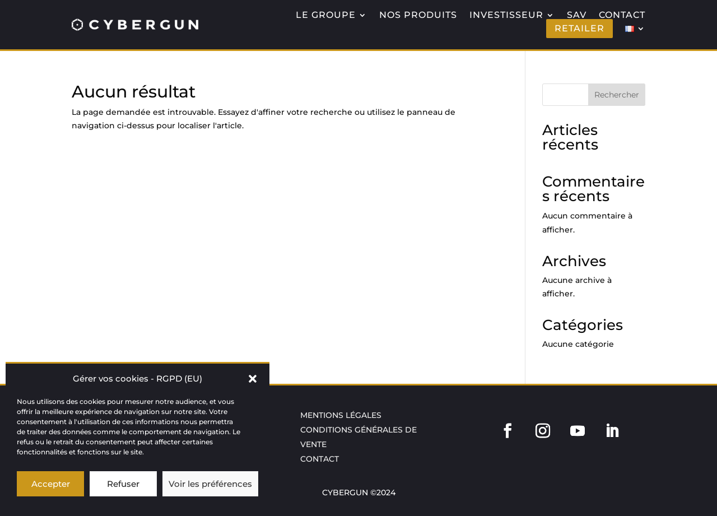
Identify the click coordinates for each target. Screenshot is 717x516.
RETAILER (579, 28)
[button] (252, 378)
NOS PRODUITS (418, 15)
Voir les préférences (210, 483)
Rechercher (616, 95)
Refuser (123, 483)
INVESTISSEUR (506, 15)
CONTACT (622, 15)
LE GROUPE (326, 15)
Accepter (50, 483)
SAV (576, 15)
